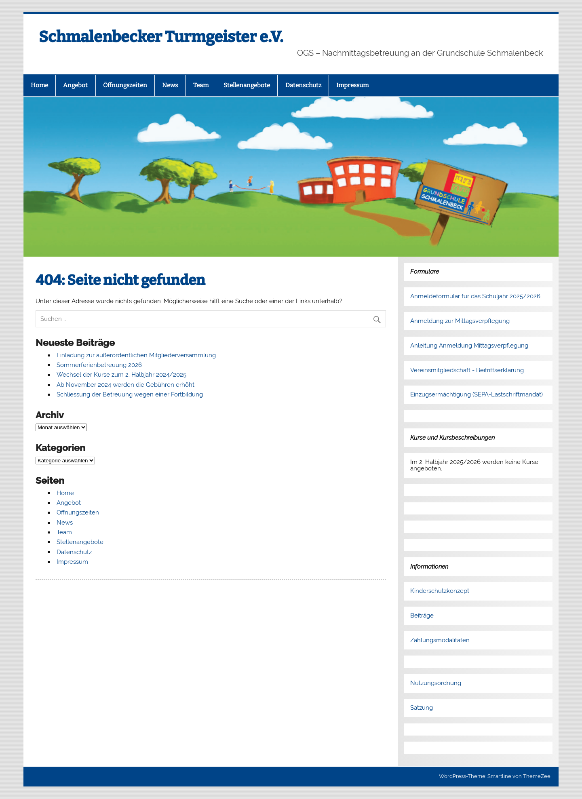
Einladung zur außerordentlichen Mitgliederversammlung (136, 355)
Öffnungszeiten (125, 85)
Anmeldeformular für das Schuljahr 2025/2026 (475, 296)
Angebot (75, 85)
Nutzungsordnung (435, 683)
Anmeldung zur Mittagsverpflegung (460, 321)
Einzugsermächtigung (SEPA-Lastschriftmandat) (476, 394)
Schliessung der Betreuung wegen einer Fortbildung (130, 394)
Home (39, 85)
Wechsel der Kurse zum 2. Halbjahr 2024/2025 (121, 374)
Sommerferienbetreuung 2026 (99, 365)
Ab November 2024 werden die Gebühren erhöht (125, 384)
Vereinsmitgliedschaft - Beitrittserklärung (467, 370)
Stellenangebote (247, 85)
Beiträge (422, 615)
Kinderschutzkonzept (439, 591)
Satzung (421, 707)
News (170, 85)
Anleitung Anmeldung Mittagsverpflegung (469, 345)
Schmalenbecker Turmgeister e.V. (161, 36)
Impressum (352, 85)
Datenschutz (303, 85)
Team (201, 85)
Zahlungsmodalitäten (440, 640)
